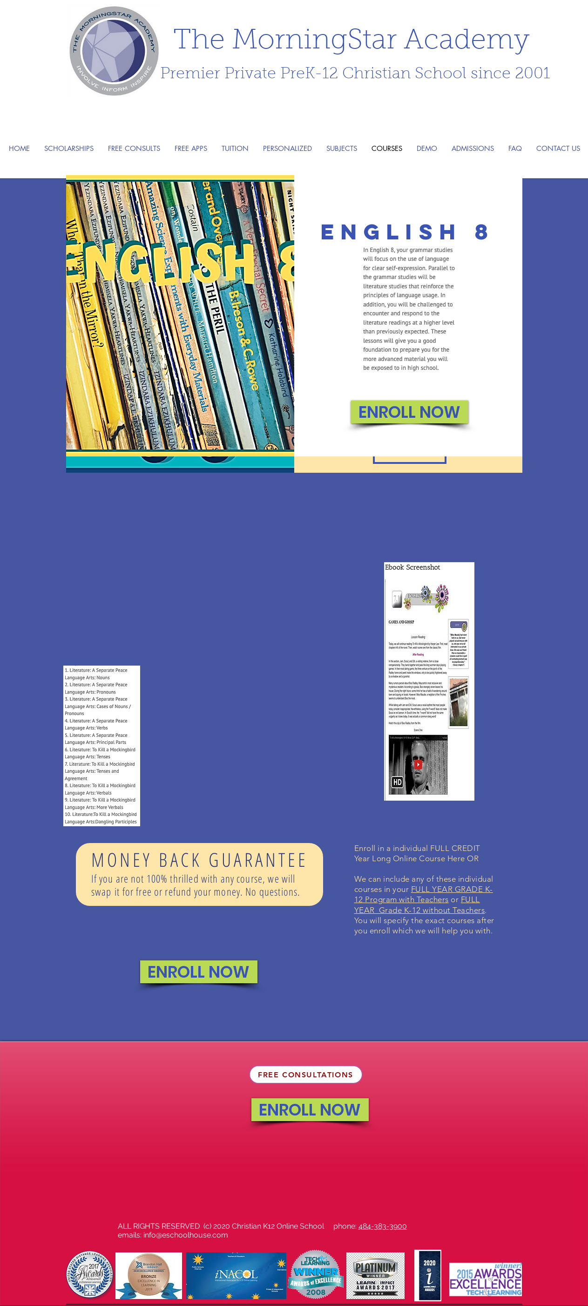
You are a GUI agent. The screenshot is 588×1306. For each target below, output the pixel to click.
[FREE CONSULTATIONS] (306, 1074)
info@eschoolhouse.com (185, 1235)
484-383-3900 (382, 1226)
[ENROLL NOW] (409, 412)
